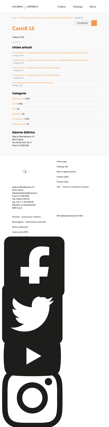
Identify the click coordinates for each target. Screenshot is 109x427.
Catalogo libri (62, 166)
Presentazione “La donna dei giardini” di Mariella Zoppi (36, 68)
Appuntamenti (18, 99)
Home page (62, 161)
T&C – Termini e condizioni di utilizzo (73, 187)
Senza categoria (19, 124)
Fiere (14, 109)
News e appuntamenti (66, 172)
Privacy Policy (63, 182)
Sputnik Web (77, 216)
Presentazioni (18, 119)
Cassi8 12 (16, 42)
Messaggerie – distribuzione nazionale (29, 222)
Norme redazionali (20, 227)
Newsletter (17, 114)
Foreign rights (63, 177)
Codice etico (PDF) (20, 232)
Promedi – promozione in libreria (26, 217)
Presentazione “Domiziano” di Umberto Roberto (32, 82)
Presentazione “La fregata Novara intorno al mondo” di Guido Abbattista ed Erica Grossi (50, 53)
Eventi (14, 104)
